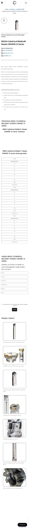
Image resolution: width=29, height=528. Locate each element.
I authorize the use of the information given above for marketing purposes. (14, 305)
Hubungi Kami (22, 524)
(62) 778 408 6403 (7, 50)
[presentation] (14, 299)
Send (14, 309)
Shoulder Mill (20, 9)
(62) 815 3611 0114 (8, 53)
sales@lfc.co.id (7, 55)
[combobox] (14, 288)
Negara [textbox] (2, 288)
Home (6, 9)
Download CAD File (14, 184)
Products (12, 9)
